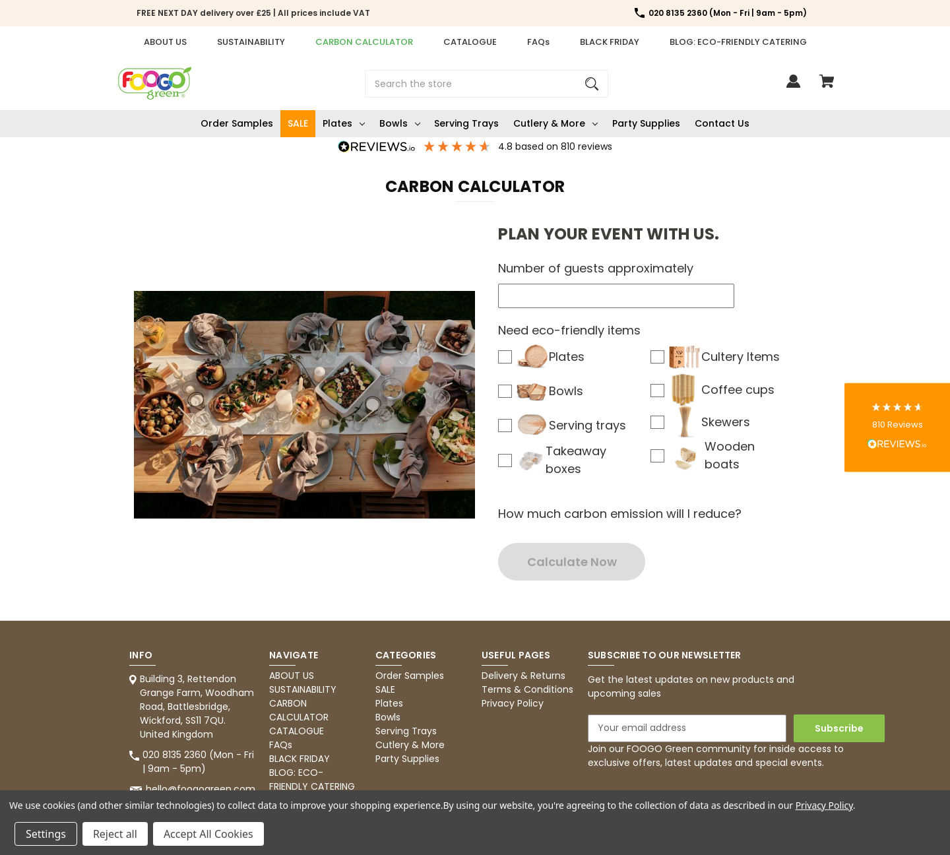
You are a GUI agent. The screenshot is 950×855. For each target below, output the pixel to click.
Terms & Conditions (527, 689)
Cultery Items (723, 356)
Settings (46, 834)
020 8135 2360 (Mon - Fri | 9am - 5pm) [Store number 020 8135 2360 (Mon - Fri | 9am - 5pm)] (728, 12)
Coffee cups (721, 389)
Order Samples (237, 123)
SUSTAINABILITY (251, 42)
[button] (897, 427)
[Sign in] (793, 87)
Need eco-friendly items (569, 330)
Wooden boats (711, 455)
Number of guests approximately (595, 268)
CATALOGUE (470, 42)
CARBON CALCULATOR (364, 42)
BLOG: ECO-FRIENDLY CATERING (738, 42)
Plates (344, 123)
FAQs (538, 42)
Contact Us (722, 123)
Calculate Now (572, 562)
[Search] (591, 84)
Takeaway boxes (560, 460)
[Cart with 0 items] (826, 87)
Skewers (708, 421)
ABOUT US (165, 42)
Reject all (115, 834)
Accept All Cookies (208, 834)
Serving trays (570, 425)
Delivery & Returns (523, 675)
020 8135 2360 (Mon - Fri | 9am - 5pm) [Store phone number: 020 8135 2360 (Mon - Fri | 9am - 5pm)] (198, 761)
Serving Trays (466, 123)
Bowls (399, 123)
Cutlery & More (555, 123)
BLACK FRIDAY (609, 42)
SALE (298, 123)
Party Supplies (646, 123)
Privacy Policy (513, 703)
